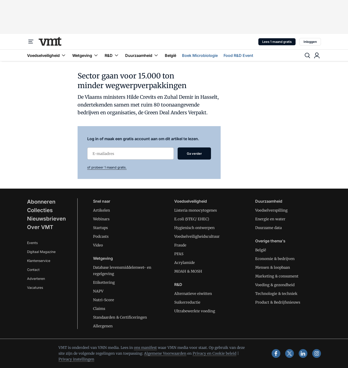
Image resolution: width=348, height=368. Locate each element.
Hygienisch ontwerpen (194, 227)
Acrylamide (184, 262)
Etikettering (104, 282)
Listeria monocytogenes (195, 210)
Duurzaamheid (142, 55)
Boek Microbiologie (200, 55)
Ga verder (194, 153)
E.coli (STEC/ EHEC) (191, 219)
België (170, 55)
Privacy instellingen (76, 359)
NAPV (98, 291)
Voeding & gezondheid (275, 285)
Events (32, 243)
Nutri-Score (103, 300)
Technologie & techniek (276, 293)
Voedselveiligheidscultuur (197, 236)
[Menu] (31, 41)
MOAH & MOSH (188, 271)
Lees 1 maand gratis (277, 42)
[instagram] (316, 353)
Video (98, 245)
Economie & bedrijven (275, 258)
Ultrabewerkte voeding (194, 311)
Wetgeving (85, 55)
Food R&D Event (238, 55)
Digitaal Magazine (41, 252)
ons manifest (145, 347)
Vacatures (35, 287)
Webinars (101, 219)
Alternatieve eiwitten (193, 293)
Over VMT (40, 227)
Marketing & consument (276, 276)
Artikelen (101, 210)
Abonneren (41, 202)
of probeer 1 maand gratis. (107, 167)
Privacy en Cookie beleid (214, 353)
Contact (33, 270)
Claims (99, 308)
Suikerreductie (187, 302)
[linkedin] (303, 353)
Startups (100, 227)
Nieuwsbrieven (46, 218)
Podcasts (101, 236)
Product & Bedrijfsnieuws (277, 302)
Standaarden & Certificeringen (120, 317)
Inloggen (310, 42)
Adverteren (36, 278)
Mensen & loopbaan (272, 267)
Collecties (40, 210)
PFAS (178, 254)
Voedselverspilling (271, 210)
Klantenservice (38, 261)
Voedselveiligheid (46, 55)
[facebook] (276, 353)
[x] (289, 353)
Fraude (180, 245)
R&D (112, 55)
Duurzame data (268, 227)
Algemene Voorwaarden (165, 353)
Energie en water (270, 219)
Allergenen (103, 326)
